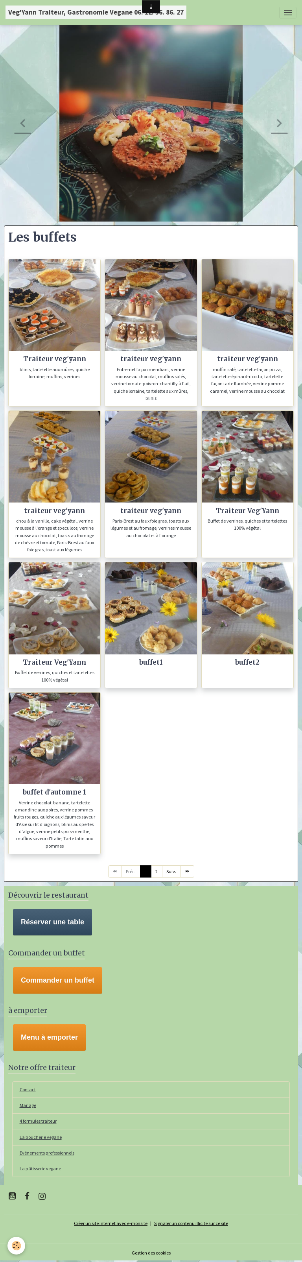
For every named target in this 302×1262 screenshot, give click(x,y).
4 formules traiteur (38, 1121)
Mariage (28, 1105)
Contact (28, 1089)
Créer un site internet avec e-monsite (110, 1223)
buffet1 (151, 662)
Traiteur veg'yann (54, 359)
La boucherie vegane (41, 1137)
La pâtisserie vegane (40, 1168)
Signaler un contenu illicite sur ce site (191, 1223)
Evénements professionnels (47, 1153)
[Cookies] (17, 1246)
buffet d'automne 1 (54, 792)
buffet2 (247, 662)
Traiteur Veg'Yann (247, 510)
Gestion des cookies (151, 1253)
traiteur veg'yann (150, 359)
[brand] (96, 12)
